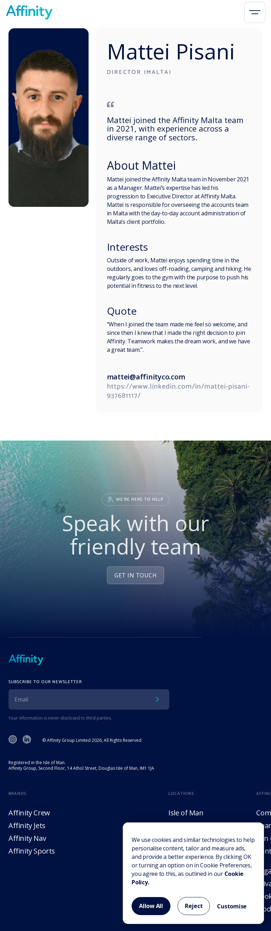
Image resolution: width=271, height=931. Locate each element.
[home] (29, 12)
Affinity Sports (31, 851)
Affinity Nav (27, 838)
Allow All (151, 906)
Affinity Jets (27, 825)
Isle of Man (186, 812)
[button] (254, 12)
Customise (232, 906)
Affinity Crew (29, 812)
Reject (194, 906)
